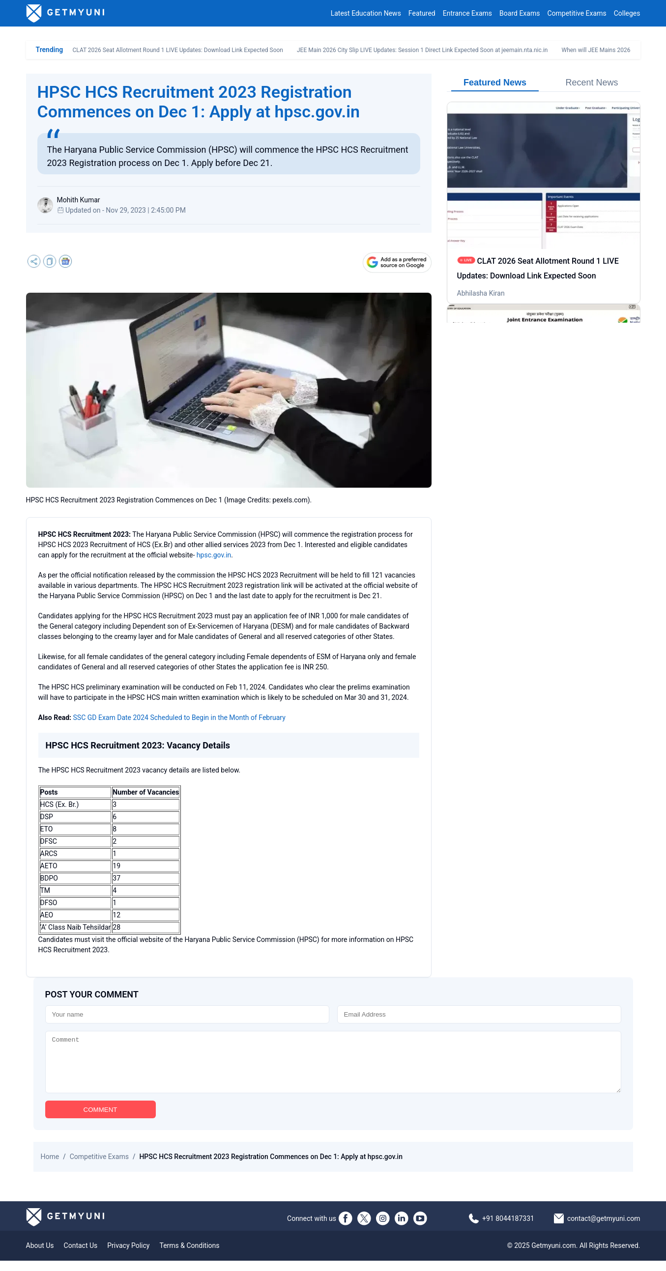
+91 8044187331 (508, 1229)
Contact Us (81, 1256)
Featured (421, 13)
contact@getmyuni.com (603, 1229)
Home (50, 1167)
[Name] (187, 1014)
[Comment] (333, 1067)
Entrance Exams (467, 13)
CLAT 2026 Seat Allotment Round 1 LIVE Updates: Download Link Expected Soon (178, 50)
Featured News (494, 82)
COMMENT (100, 1120)
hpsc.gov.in (214, 555)
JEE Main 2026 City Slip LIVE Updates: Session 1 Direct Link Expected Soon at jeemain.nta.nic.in (422, 50)
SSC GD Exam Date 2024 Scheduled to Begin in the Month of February (179, 717)
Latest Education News (366, 13)
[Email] (479, 1014)
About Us (40, 1256)
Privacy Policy (128, 1256)
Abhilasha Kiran (481, 293)
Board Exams (519, 13)
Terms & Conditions (189, 1256)
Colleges (627, 13)
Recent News (591, 82)
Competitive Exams (576, 13)
